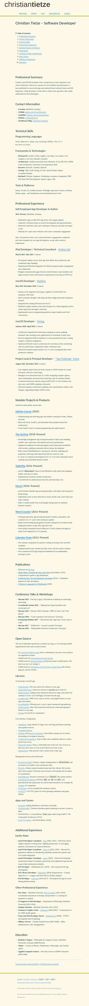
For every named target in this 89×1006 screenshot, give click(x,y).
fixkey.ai (46, 850)
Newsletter (26, 979)
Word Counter (23, 511)
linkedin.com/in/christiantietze (38, 115)
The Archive (21, 434)
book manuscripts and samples (42, 658)
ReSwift (21, 768)
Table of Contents (24, 33)
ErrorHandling (23, 704)
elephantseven (51, 916)
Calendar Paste (23, 537)
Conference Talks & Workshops (30, 53)
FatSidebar (22, 725)
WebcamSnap (23, 751)
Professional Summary (27, 36)
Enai (44, 841)
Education (22, 62)
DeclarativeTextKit (25, 762)
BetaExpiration (23, 693)
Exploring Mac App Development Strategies (35, 578)
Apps (43, 13)
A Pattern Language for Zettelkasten (32, 584)
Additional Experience (27, 59)
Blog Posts (23, 13)
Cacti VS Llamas (24, 820)
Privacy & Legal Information (43, 982)
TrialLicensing (23, 707)
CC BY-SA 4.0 (57, 988)
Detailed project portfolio (49, 964)
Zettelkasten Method (40, 121)
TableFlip (20, 465)
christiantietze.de (31, 118)
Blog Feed (34, 979)
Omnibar (21, 733)
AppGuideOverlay (25, 690)
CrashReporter (23, 698)
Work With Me (54, 13)
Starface (41, 281)
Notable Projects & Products (29, 48)
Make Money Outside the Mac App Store (34, 572)
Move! (19, 486)
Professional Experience (28, 45)
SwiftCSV (22, 791)
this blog (31, 570)
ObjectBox (42, 873)
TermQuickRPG (24, 808)
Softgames (44, 910)
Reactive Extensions (35, 733)
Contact (67, 13)
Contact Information (26, 39)
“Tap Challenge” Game (67, 358)
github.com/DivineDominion (35, 112)
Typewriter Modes (25, 745)
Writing (34, 13)
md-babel (21, 805)
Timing (40, 321)
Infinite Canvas (23, 411)
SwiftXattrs (22, 788)
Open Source (24, 56)
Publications (23, 51)
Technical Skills (24, 42)
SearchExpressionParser (27, 780)
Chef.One (34, 878)
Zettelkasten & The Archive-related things (46, 667)
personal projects (37, 661)
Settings (21, 713)
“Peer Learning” (50, 893)
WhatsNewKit (23, 687)
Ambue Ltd (64, 249)
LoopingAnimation (25, 730)
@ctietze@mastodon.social (25, 982)
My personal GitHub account (28, 652)
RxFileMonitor (23, 777)
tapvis (45, 858)
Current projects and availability (27, 964)
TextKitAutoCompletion (27, 739)
